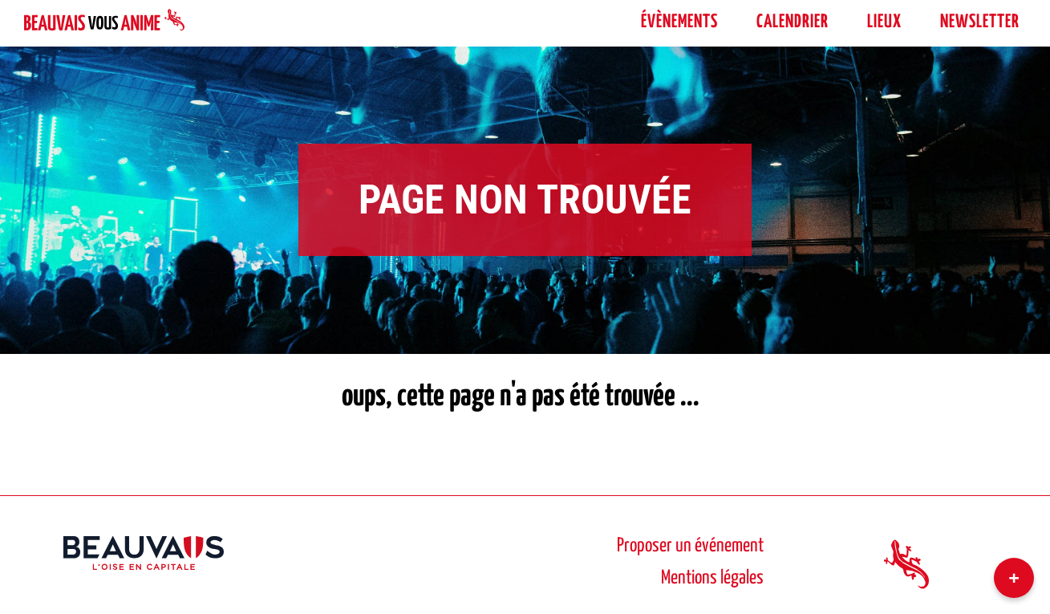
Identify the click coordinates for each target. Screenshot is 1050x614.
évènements (679, 22)
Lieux (884, 22)
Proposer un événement (690, 546)
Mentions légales (712, 578)
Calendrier (792, 22)
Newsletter (980, 22)
